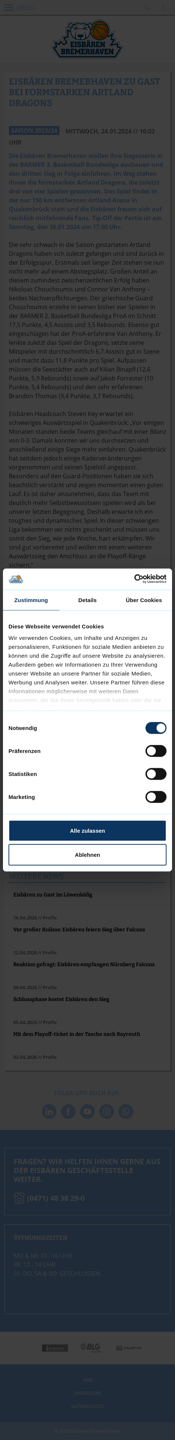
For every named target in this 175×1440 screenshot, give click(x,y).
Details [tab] (87, 600)
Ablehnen (87, 855)
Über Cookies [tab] (144, 600)
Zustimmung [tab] (31, 600)
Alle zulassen (87, 830)
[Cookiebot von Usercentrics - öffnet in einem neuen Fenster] (134, 579)
